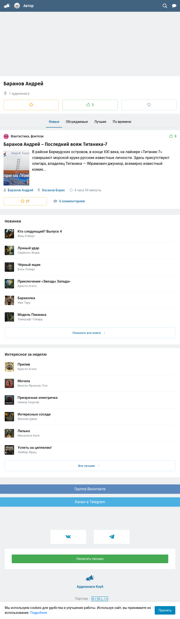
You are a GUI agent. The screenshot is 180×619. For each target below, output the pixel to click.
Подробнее (38, 613)
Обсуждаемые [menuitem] (77, 122)
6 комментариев (69, 201)
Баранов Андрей (20, 190)
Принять (165, 610)
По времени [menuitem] (122, 122)
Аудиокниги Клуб (90, 576)
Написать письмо (90, 559)
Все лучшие (88, 466)
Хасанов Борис (53, 190)
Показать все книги (88, 333)
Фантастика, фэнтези (23, 136)
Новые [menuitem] (54, 122)
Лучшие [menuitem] (100, 122)
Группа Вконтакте (90, 489)
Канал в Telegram (90, 502)
